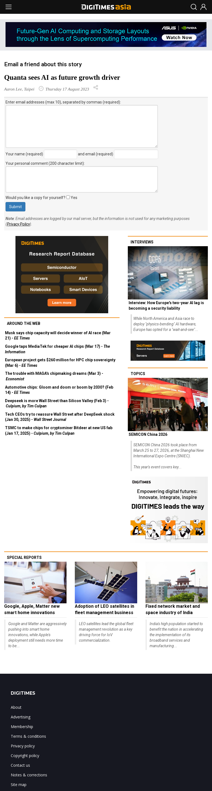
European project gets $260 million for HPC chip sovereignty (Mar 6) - (60, 363)
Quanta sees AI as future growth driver (62, 77)
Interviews (142, 242)
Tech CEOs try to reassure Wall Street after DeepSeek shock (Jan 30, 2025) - (60, 417)
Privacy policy (23, 745)
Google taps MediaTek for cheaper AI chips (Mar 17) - (57, 349)
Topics (138, 373)
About (16, 707)
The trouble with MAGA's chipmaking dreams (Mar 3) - (54, 376)
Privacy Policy (18, 224)
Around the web (23, 323)
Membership (22, 726)
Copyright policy (25, 755)
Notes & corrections (29, 774)
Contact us (20, 765)
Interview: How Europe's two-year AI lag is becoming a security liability (166, 305)
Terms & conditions (28, 736)
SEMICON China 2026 (148, 434)
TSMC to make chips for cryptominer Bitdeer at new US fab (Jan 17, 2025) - (58, 431)
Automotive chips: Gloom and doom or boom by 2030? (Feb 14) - (59, 390)
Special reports (24, 557)
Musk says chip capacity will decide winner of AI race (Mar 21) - (58, 336)
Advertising (20, 717)
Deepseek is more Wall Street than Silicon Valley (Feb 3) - (57, 403)
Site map (18, 784)
